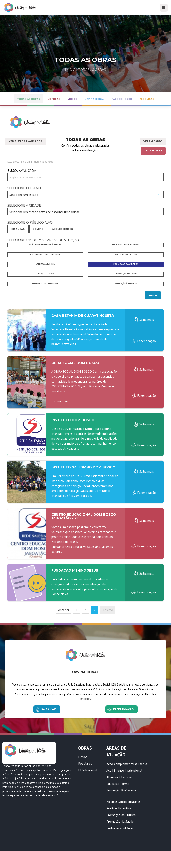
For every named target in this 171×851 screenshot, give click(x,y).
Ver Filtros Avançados (25, 141)
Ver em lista (153, 150)
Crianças (18, 229)
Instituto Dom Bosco (72, 420)
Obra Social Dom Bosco (75, 363)
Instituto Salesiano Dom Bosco (83, 467)
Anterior (63, 610)
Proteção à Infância (119, 828)
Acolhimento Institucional (124, 770)
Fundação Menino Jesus (74, 570)
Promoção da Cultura (121, 815)
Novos (82, 757)
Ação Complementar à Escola (126, 764)
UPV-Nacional (87, 770)
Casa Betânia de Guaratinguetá (82, 316)
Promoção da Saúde (120, 821)
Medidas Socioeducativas (123, 802)
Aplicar (152, 295)
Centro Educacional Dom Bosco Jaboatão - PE (83, 516)
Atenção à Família (119, 777)
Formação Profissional (121, 790)
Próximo (107, 610)
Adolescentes (62, 229)
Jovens (38, 229)
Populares (85, 763)
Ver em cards (152, 141)
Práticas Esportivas (119, 808)
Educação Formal (118, 784)
